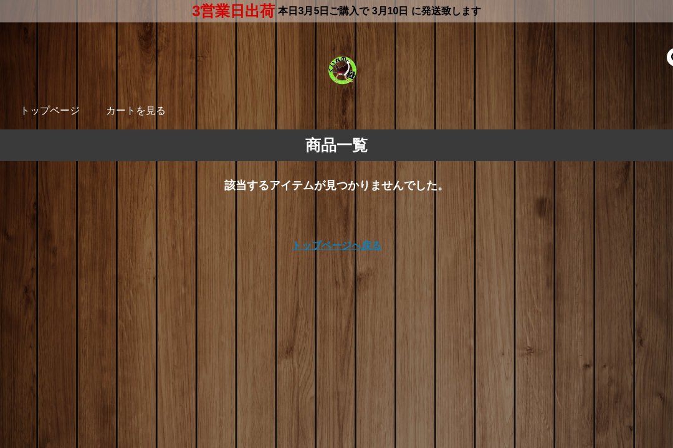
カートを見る (136, 110)
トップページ (50, 110)
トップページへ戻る (336, 245)
